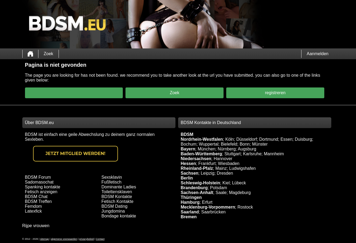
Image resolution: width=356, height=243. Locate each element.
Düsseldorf (246, 139)
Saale (220, 192)
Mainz (221, 168)
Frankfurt (206, 163)
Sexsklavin (112, 177)
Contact (100, 239)
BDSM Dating (115, 206)
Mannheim (274, 154)
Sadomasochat (39, 182)
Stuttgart (232, 154)
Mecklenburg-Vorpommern (208, 207)
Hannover (223, 158)
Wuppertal (208, 144)
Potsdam (218, 187)
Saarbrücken (213, 212)
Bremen (189, 216)
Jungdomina (113, 211)
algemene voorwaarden (64, 239)
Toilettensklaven (117, 191)
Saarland (190, 212)
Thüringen (191, 197)
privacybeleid (86, 239)
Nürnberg (227, 149)
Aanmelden (318, 53)
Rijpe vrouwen (35, 225)
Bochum (189, 144)
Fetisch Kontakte (118, 201)
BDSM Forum (38, 177)
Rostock (245, 207)
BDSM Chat (36, 196)
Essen (286, 139)
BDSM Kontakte (117, 196)
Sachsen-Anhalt (197, 192)
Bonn (245, 144)
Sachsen (190, 173)
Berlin (187, 178)
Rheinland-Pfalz (197, 168)
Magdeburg (240, 192)
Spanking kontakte (42, 187)
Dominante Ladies (119, 187)
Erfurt (207, 202)
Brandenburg (194, 187)
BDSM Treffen (38, 201)
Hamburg (190, 202)
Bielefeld (229, 144)
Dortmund (268, 139)
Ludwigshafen (242, 168)
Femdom (33, 206)
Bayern (188, 149)
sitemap (44, 239)
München (206, 149)
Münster (260, 144)
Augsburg (247, 149)
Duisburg (303, 139)
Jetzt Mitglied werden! (75, 153)
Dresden (225, 173)
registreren (275, 92)
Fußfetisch (112, 182)
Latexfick (33, 211)
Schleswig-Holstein (200, 183)
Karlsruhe (252, 154)
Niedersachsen (196, 158)
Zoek (48, 53)
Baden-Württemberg (201, 154)
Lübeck (239, 183)
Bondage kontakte (119, 216)
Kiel (226, 183)
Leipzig (207, 173)
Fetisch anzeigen (41, 191)
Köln (229, 139)
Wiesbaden (228, 163)
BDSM (187, 134)
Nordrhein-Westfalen (202, 139)
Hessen (188, 163)
